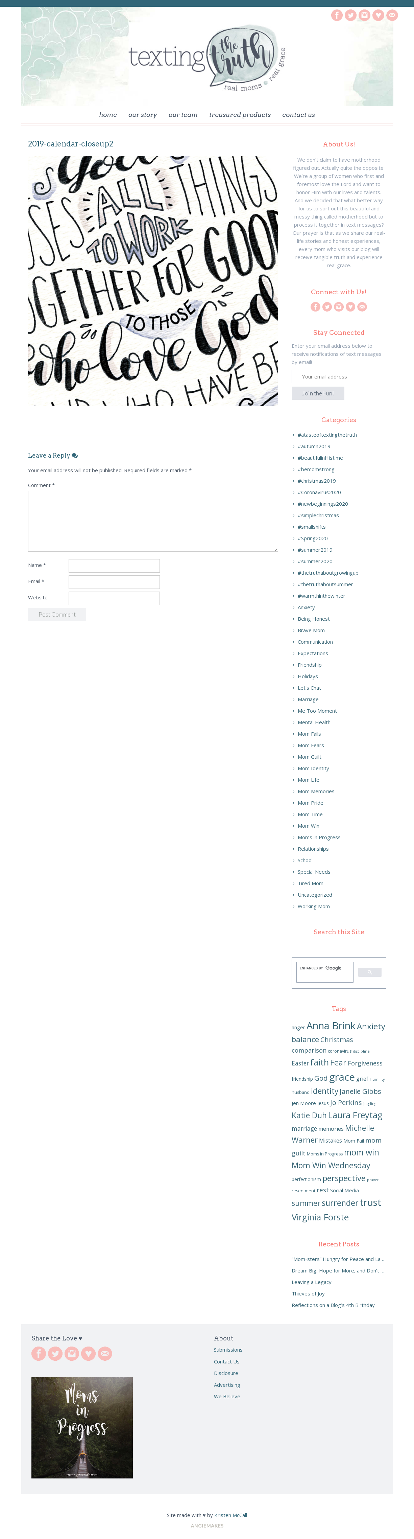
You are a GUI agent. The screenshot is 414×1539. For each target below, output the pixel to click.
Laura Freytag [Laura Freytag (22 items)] (355, 1115)
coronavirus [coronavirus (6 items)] (339, 1051)
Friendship (310, 664)
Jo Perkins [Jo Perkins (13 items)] (346, 1102)
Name (37, 564)
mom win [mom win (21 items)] (361, 1152)
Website (38, 597)
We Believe (227, 1396)
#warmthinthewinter (321, 595)
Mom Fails (309, 733)
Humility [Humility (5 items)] (377, 1079)
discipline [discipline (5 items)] (361, 1051)
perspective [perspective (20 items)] (344, 1178)
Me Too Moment (317, 710)
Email (36, 581)
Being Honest (314, 618)
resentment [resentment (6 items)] (303, 1191)
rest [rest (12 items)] (323, 1190)
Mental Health (314, 722)
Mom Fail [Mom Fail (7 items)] (353, 1141)
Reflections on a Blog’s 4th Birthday (333, 1305)
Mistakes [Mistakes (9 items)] (330, 1140)
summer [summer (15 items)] (306, 1203)
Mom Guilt (309, 756)
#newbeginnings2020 (323, 503)
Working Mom (314, 906)
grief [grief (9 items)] (362, 1078)
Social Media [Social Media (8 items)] (344, 1190)
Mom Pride (310, 802)
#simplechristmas (318, 515)
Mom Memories (316, 791)
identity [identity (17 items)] (324, 1091)
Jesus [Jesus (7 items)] (323, 1103)
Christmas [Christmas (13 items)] (336, 1039)
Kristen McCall (230, 1515)
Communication (315, 641)
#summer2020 (315, 561)
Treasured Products (240, 115)
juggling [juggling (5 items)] (369, 1103)
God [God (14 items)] (321, 1078)
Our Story (142, 115)
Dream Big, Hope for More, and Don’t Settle (339, 1270)
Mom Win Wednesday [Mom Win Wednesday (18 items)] (331, 1165)
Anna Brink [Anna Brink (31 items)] (331, 1025)
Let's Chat (309, 687)
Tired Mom (310, 883)
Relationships (313, 848)
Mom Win (308, 825)
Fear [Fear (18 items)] (338, 1062)
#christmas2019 (317, 480)
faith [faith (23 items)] (319, 1062)
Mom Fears (311, 745)
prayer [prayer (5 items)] (373, 1179)
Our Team (183, 115)
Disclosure (226, 1373)
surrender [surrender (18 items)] (340, 1202)
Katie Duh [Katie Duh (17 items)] (309, 1115)
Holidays (308, 676)
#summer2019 (315, 549)
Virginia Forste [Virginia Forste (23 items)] (320, 1217)
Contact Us (298, 115)
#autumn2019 (314, 446)
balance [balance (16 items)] (305, 1039)
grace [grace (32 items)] (342, 1077)
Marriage (308, 699)
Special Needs (314, 871)
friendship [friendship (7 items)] (302, 1079)
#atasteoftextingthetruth (327, 434)
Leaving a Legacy (312, 1282)
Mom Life (308, 779)
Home (108, 115)
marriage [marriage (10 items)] (304, 1128)
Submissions (228, 1349)
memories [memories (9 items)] (331, 1128)
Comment (41, 485)
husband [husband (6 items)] (301, 1092)
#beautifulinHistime (320, 457)
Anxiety (306, 607)
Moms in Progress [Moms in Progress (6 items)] (325, 1154)
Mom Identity (313, 768)
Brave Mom (311, 630)
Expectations (313, 653)
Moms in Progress (319, 837)
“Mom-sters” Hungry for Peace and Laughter (339, 1259)
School (305, 860)
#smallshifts (312, 526)
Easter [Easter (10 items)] (300, 1063)
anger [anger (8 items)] (298, 1027)
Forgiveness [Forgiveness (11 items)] (365, 1063)
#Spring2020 (313, 538)
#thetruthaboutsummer (325, 584)
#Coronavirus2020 (319, 492)
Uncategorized (315, 894)
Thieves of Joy (308, 1293)
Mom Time (310, 814)
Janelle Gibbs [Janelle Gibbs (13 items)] (360, 1091)
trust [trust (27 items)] (370, 1202)
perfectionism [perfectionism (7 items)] (306, 1179)
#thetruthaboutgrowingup (328, 572)
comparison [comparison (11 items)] (309, 1050)
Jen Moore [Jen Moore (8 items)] (304, 1103)
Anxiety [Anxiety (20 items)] (371, 1026)
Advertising (227, 1384)
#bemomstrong (316, 469)
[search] (324, 968)
